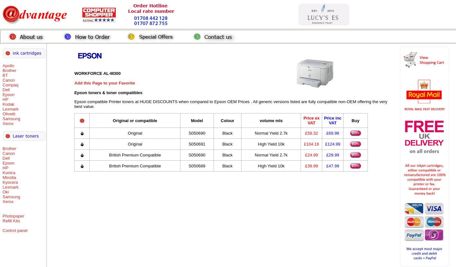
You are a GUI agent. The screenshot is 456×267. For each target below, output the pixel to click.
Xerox (8, 123)
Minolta (9, 177)
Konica (9, 172)
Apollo (8, 65)
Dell (6, 89)
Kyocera (10, 182)
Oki (6, 192)
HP (5, 99)
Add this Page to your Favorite (104, 83)
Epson (8, 94)
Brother (9, 70)
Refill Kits (11, 220)
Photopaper (13, 216)
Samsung (11, 118)
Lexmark (11, 109)
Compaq (10, 85)
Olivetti (9, 113)
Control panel (15, 230)
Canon (9, 80)
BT (5, 75)
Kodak (8, 104)
